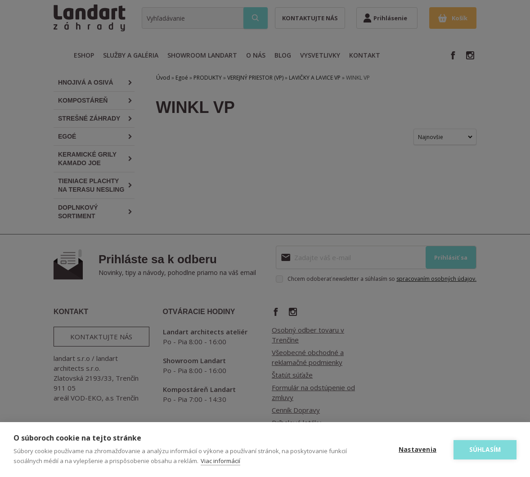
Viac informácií (220, 461)
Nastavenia (417, 450)
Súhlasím (485, 450)
